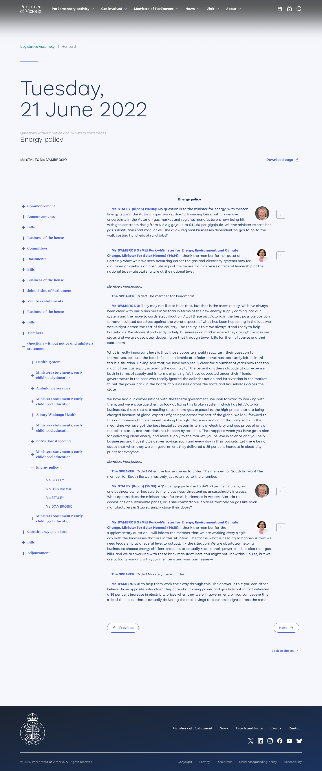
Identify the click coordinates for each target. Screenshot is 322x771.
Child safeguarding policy (258, 762)
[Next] (286, 628)
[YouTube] (289, 740)
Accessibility (293, 762)
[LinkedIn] (260, 740)
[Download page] (282, 159)
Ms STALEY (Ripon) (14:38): (134, 486)
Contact (295, 728)
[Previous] (123, 628)
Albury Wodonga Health (56, 415)
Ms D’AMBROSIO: (126, 306)
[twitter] (250, 740)
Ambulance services (53, 388)
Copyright (185, 762)
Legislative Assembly (37, 46)
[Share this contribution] (280, 214)
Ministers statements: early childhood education (59, 375)
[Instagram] (270, 740)
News (224, 728)
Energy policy (47, 467)
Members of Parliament (192, 728)
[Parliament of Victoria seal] (32, 729)
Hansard (69, 46)
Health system (48, 362)
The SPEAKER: (123, 296)
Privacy (204, 762)
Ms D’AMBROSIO (59, 489)
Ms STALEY (55, 480)
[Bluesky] (299, 740)
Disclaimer (224, 762)
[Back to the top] (285, 650)
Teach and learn (249, 728)
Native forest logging (53, 441)
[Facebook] (279, 740)
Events (276, 728)
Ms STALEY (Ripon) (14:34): (134, 209)
